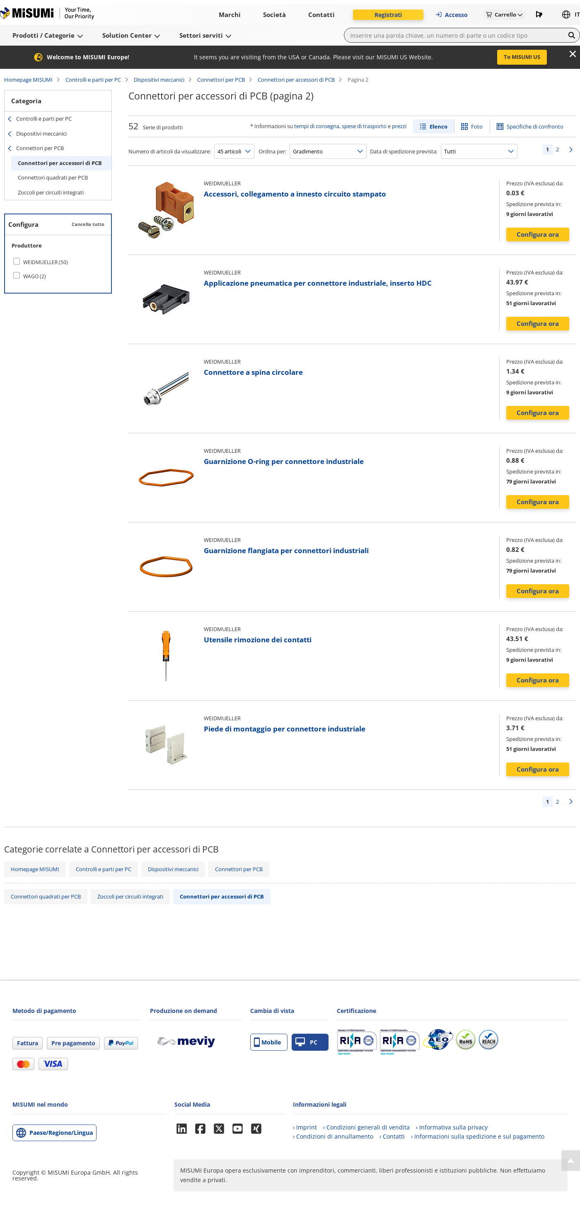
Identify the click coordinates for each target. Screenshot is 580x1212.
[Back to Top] (570, 1160)
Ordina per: (272, 151)
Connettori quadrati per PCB (53, 177)
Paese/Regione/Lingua (61, 1133)
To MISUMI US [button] (522, 57)
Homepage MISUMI (28, 79)
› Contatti (392, 1136)
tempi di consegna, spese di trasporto (340, 126)
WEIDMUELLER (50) (45, 262)
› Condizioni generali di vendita (366, 1127)
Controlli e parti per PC (93, 79)
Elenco (438, 126)
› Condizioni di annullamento (333, 1136)
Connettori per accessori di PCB (296, 79)
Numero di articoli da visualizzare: (169, 151)
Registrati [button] (388, 15)
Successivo (571, 149)
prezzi (399, 126)
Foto (477, 126)
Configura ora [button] (538, 234)
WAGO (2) (34, 276)
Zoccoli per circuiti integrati (51, 192)
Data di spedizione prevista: (403, 151)
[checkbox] (58, 262)
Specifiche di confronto (535, 126)
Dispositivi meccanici (159, 79)
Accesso (451, 15)
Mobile (267, 1042)
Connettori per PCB (221, 79)
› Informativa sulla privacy (452, 1127)
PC (306, 1042)
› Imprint (305, 1127)
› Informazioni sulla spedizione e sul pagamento (477, 1136)
